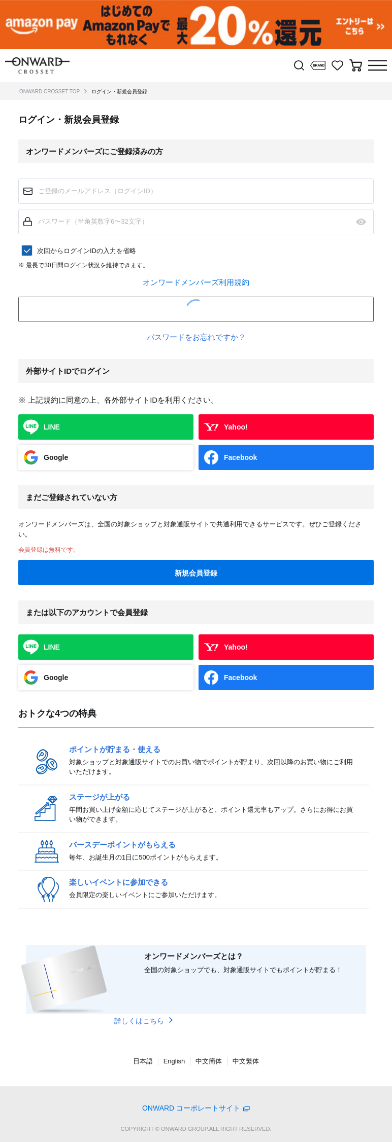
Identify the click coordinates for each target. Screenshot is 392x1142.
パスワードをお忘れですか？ (196, 337)
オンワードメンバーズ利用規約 (196, 282)
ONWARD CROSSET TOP (49, 91)
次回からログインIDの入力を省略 (86, 251)
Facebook (240, 457)
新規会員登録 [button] (196, 573)
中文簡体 (208, 1061)
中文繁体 (246, 1061)
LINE (52, 427)
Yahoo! (236, 427)
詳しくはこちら (139, 1021)
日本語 (143, 1061)
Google (56, 457)
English (174, 1061)
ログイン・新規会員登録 (119, 91)
